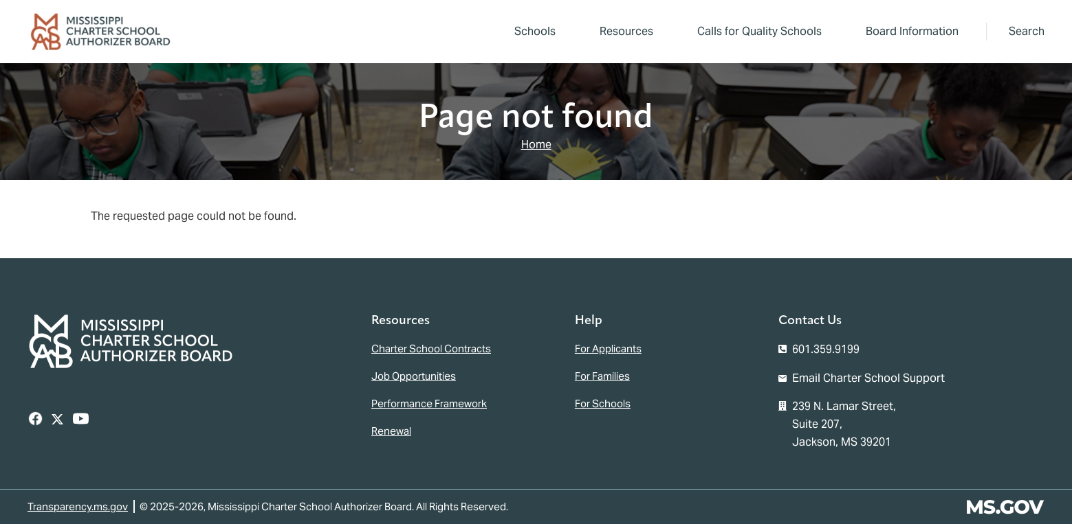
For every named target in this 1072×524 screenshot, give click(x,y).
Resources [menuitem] (622, 33)
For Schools (603, 403)
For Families (602, 376)
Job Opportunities (413, 376)
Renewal (391, 430)
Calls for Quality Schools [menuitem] (759, 31)
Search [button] (1026, 31)
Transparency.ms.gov (78, 506)
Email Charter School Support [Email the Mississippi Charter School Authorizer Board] (868, 378)
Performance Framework (429, 403)
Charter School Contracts (431, 348)
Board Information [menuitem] (908, 33)
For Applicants (608, 348)
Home (536, 144)
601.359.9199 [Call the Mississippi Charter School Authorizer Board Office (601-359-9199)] (826, 349)
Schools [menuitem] (535, 31)
